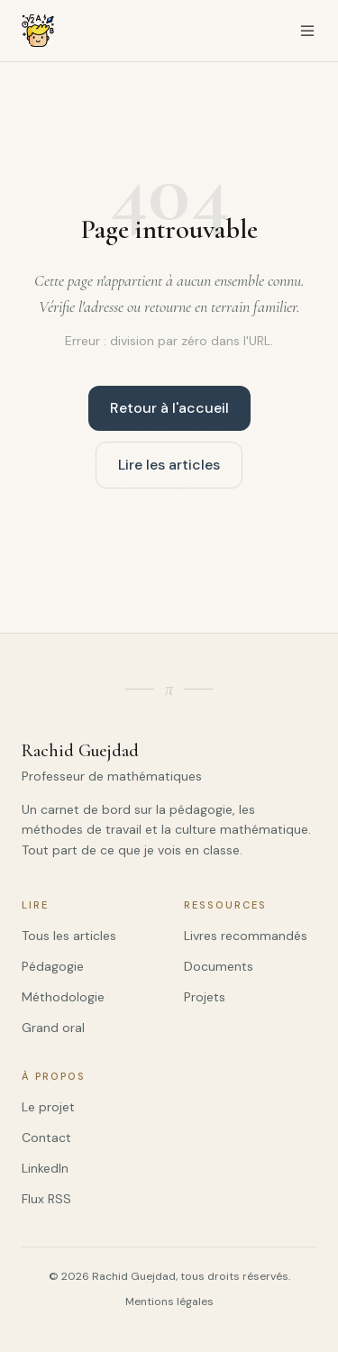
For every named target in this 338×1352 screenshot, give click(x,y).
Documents (218, 966)
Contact (46, 1137)
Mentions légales (169, 1301)
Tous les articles (69, 935)
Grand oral (53, 1027)
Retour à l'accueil (169, 407)
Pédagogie (53, 966)
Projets (204, 997)
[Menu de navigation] (307, 30)
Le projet (48, 1107)
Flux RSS (46, 1199)
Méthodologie (63, 997)
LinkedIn (45, 1168)
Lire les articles (169, 464)
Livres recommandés (245, 935)
